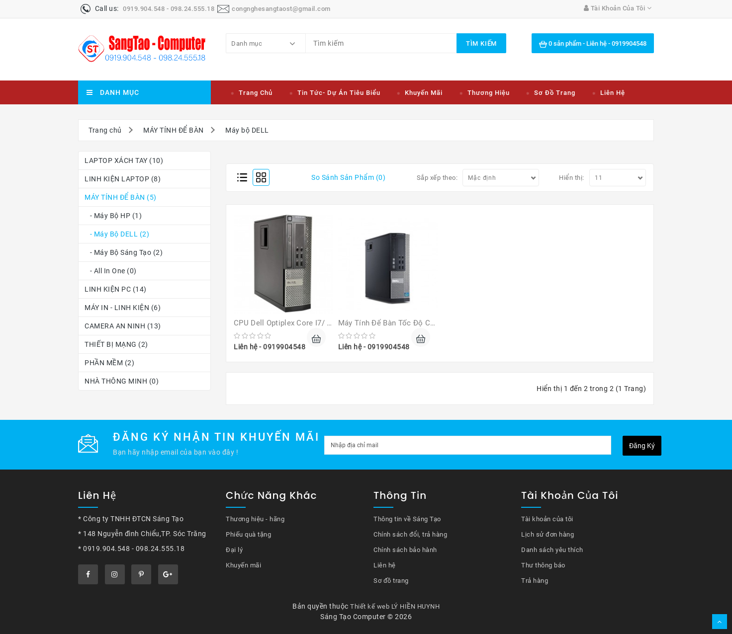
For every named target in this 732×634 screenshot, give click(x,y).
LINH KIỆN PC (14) (116, 289)
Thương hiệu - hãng (255, 519)
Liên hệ (612, 92)
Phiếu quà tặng (248, 534)
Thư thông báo (543, 565)
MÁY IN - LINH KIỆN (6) (123, 308)
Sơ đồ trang (554, 92)
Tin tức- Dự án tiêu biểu (338, 92)
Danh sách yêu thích (552, 550)
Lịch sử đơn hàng (547, 534)
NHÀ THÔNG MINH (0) (122, 381)
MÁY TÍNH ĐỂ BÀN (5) (121, 197)
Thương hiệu (488, 92)
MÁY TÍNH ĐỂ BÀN (173, 130)
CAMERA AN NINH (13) (123, 326)
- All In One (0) (111, 271)
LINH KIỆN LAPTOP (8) (123, 179)
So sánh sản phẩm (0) (348, 177)
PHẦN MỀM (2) (109, 363)
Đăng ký (642, 446)
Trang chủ (256, 92)
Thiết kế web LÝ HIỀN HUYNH (395, 606)
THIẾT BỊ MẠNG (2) (116, 344)
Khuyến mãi (424, 92)
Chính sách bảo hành (405, 550)
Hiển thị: (571, 177)
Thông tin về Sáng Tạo (407, 519)
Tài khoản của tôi (547, 519)
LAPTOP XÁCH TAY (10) (124, 160)
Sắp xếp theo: (437, 177)
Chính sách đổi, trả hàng (410, 534)
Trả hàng (534, 580)
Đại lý (234, 550)
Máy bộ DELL (247, 130)
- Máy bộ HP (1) (113, 216)
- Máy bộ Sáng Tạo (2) (124, 252)
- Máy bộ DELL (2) (117, 234)
